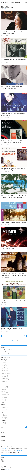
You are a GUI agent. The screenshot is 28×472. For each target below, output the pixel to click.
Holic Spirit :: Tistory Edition (10, 2)
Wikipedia (5, 408)
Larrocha (25, 448)
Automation (5, 387)
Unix (4, 367)
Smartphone (5, 379)
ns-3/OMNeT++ (6, 373)
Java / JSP (5, 360)
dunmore (10, 450)
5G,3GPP (4, 389)
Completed (5, 415)
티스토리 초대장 (4, 448)
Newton (20, 448)
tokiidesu (12, 340)
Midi (3, 402)
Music (3, 391)
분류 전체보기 (5, 357)
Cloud (4, 384)
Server (4, 381)
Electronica (5, 396)
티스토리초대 (19, 450)
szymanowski (4, 452)
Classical (5, 392)
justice (17, 448)
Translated (5, 405)
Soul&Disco (5, 394)
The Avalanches (11, 448)
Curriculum (5, 368)
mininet (13, 450)
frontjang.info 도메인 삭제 (6, 349)
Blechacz (3, 450)
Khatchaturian (21, 446)
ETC (3, 383)
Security (4, 365)
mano (17, 452)
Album (4, 397)
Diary (4, 423)
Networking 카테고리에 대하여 (7, 351)
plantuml (6, 446)
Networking (5, 371)
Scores (4, 400)
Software (5, 375)
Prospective (5, 418)
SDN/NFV (5, 386)
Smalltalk (4, 420)
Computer (4, 359)
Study (4, 410)
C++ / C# (5, 362)
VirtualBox (5, 376)
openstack (9, 452)
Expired (4, 417)
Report (4, 422)
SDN (6, 450)
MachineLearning (6, 370)
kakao (20, 340)
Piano (4, 399)
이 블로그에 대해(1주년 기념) (7, 353)
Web (4, 364)
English (3, 404)
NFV (17, 446)
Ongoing (4, 414)
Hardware (5, 378)
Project (3, 412)
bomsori (10, 446)
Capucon (14, 452)
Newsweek (5, 407)
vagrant (13, 446)
